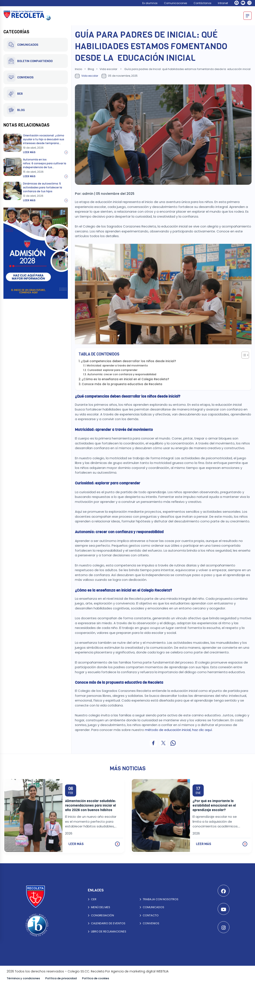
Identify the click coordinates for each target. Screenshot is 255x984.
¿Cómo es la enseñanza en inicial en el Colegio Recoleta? (126, 379)
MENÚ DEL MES (99, 907)
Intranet (223, 3)
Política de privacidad (61, 978)
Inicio (78, 69)
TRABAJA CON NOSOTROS (159, 899)
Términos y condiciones (23, 978)
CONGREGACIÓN (101, 915)
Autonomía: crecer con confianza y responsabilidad (122, 374)
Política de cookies (95, 978)
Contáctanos (202, 3)
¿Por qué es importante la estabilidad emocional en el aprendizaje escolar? (214, 805)
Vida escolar (108, 69)
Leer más (45, 152)
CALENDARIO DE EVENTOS (106, 923)
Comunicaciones (175, 3)
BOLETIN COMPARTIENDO (30, 61)
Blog (91, 69)
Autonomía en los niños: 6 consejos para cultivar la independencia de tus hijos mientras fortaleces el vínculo (44, 167)
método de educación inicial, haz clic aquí (178, 730)
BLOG (16, 110)
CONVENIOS (20, 77)
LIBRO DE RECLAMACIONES (107, 931)
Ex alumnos (150, 3)
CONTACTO (149, 915)
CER (92, 899)
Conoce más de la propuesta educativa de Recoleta (122, 384)
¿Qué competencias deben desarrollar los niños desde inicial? (129, 361)
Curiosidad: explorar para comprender (112, 370)
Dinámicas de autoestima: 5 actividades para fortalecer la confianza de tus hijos (42, 187)
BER (15, 93)
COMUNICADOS (22, 44)
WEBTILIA (162, 971)
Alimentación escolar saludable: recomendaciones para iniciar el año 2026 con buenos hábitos (90, 805)
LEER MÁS (94, 844)
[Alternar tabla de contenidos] (243, 355)
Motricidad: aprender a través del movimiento (118, 365)
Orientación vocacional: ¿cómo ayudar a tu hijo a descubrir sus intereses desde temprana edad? (43, 141)
